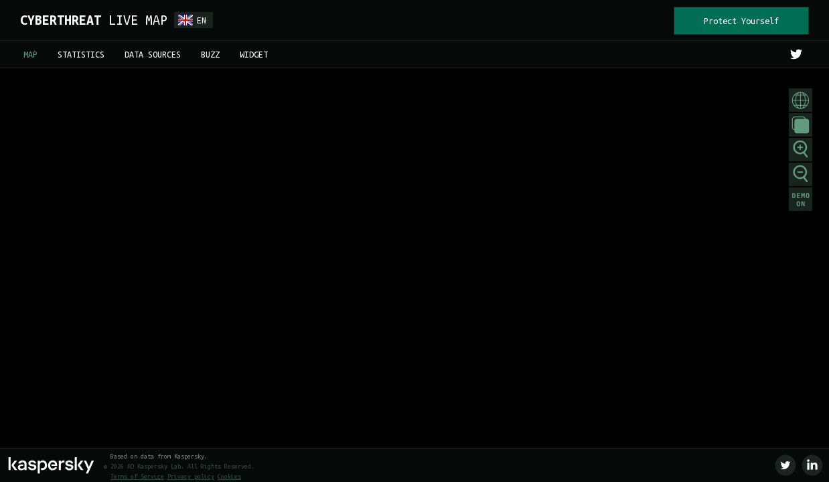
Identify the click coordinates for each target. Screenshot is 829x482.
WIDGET (254, 54)
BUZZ (210, 54)
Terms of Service (137, 476)
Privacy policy (190, 476)
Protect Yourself (741, 20)
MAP (30, 54)
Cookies (229, 476)
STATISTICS (81, 54)
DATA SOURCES (153, 54)
